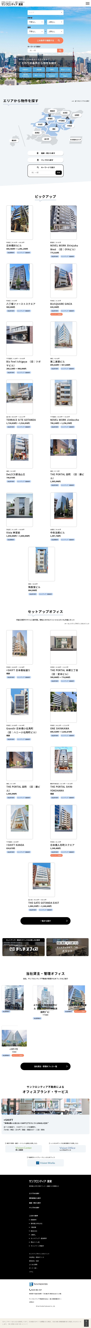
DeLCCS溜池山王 (15, 474)
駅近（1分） (39, 75)
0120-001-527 (36, 1309)
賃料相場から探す (35, 1217)
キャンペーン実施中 (37, 1265)
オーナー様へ (33, 1287)
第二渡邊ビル (57, 361)
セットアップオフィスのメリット (78, 624)
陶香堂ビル (34, 587)
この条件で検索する (45, 40)
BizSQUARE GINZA (61, 303)
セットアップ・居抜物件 (39, 1258)
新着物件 (25, 69)
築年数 (25, 75)
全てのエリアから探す (82, 101)
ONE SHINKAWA (59, 728)
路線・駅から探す (35, 1222)
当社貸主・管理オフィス (36, 1277)
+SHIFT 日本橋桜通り (18, 670)
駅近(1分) (34, 1250)
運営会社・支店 (34, 1280)
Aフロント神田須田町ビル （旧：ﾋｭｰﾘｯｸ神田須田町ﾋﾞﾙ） (45, 1018)
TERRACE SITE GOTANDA (21, 419)
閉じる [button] (86, 1323)
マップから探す (34, 1227)
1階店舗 (38, 69)
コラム (31, 1291)
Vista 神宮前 (13, 532)
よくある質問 (33, 1284)
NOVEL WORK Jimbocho (64, 419)
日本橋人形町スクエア (62, 844)
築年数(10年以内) (36, 1243)
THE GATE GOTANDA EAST (43, 902)
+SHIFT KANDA (15, 844)
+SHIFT (8, 1139)
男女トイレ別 (65, 69)
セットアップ (52, 75)
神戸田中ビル (14, 1014)
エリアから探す (34, 1213)
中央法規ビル (57, 532)
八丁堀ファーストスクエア (20, 303)
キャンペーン (65, 75)
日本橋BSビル (14, 245)
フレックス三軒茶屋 (77, 1014)
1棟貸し (52, 69)
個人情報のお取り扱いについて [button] (18, 1324)
